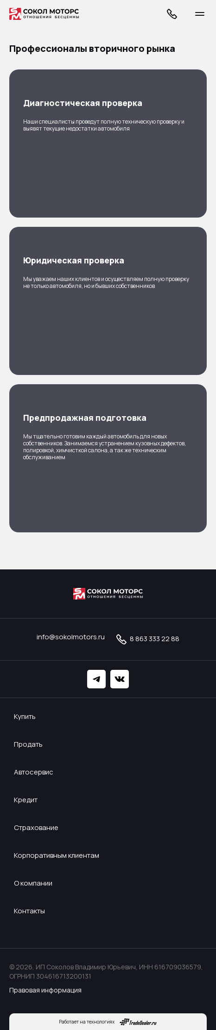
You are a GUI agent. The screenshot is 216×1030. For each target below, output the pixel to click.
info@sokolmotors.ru (71, 637)
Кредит (26, 800)
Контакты (29, 911)
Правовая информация (45, 990)
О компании (33, 883)
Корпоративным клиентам (56, 855)
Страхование (36, 827)
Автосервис (33, 772)
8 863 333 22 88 (146, 639)
